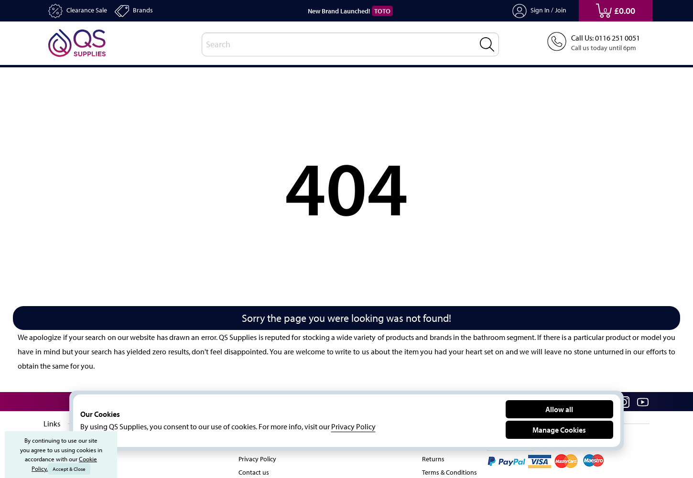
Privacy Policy (257, 457)
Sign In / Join (539, 11)
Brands (141, 11)
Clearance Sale (81, 11)
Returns (430, 457)
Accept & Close (70, 469)
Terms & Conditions (447, 470)
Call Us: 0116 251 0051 (602, 38)
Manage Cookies (559, 429)
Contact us (253, 470)
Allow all (559, 409)
